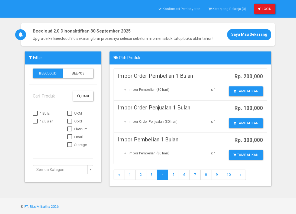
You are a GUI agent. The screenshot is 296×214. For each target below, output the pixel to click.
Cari (83, 96)
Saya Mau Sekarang (249, 34)
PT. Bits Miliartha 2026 (41, 207)
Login (264, 9)
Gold (74, 121)
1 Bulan (42, 113)
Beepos (78, 73)
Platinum (77, 129)
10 (228, 175)
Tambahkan (246, 91)
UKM (74, 113)
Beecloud (48, 73)
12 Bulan (43, 121)
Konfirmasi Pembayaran (179, 9)
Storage (77, 145)
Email (75, 137)
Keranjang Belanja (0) (227, 9)
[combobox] (63, 169)
